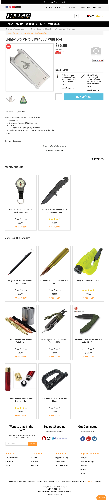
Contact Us (9, 462)
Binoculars (83, 465)
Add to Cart (20, 227)
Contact (57, 8)
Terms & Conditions (61, 465)
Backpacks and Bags (87, 462)
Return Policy (85, 8)
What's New (31, 24)
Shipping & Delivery (61, 458)
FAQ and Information (70, 8)
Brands (19, 24)
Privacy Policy (60, 462)
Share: (98, 60)
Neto (61, 494)
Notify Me (83, 96)
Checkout (99, 16)
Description (9, 112)
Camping (83, 469)
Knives (82, 473)
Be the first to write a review (54, 151)
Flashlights (83, 458)
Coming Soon (54, 24)
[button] (54, 150)
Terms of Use (88, 481)
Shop (10, 24)
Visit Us (8, 465)
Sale (42, 24)
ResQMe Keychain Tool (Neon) (88, 280)
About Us (49, 8)
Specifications (21, 112)
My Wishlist (34, 462)
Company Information (12, 458)
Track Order (34, 465)
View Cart (34, 458)
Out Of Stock (54, 227)
